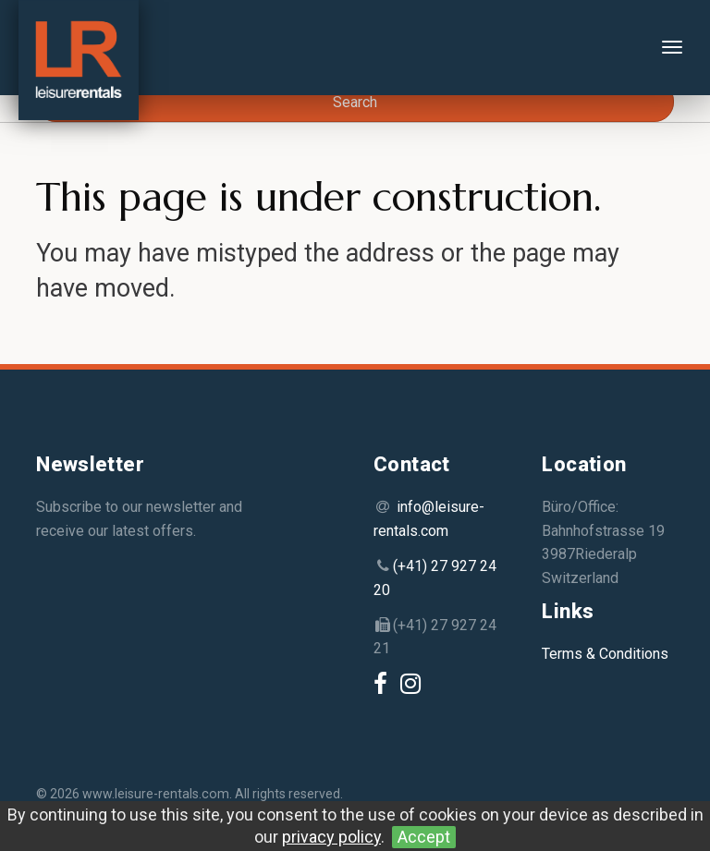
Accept (424, 836)
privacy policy (331, 836)
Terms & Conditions (605, 654)
